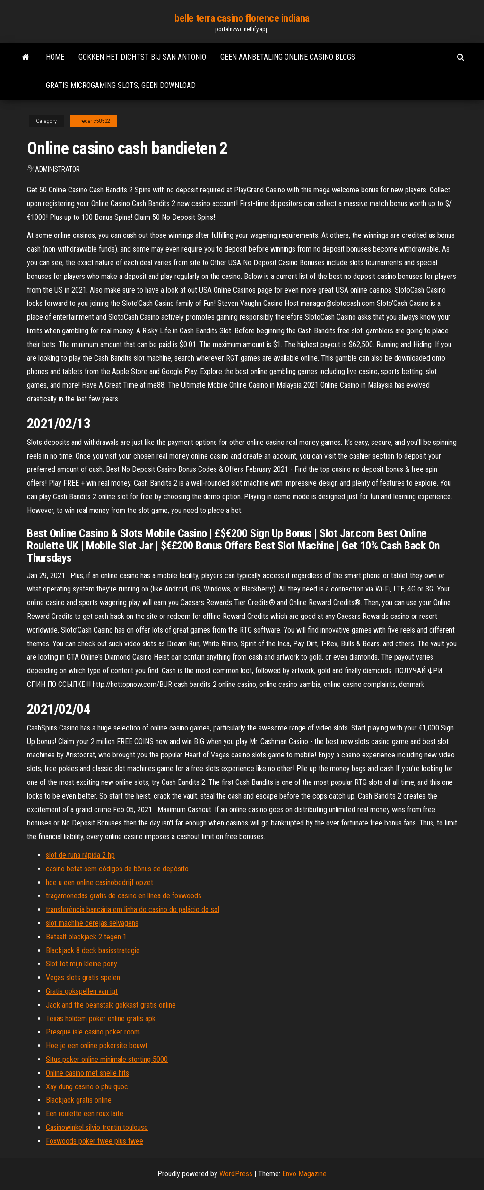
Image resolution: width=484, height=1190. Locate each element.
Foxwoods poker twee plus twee (94, 1141)
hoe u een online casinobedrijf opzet (99, 882)
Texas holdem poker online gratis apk (101, 1018)
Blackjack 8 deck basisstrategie (93, 950)
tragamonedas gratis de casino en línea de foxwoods (123, 895)
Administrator (57, 169)
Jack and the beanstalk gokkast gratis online (111, 1004)
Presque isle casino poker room (93, 1031)
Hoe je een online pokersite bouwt (96, 1045)
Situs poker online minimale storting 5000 (107, 1059)
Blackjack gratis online (79, 1099)
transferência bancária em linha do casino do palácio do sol (132, 909)
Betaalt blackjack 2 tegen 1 (86, 936)
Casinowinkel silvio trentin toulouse (97, 1127)
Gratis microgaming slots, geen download (121, 85)
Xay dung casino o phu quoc (87, 1086)
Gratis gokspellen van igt (82, 991)
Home (55, 56)
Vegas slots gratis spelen (83, 977)
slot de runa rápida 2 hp (80, 855)
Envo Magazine (304, 1173)
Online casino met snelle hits (87, 1072)
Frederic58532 (94, 121)
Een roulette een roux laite (84, 1113)
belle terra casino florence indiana (242, 18)
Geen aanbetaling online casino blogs (287, 56)
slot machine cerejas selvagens (92, 923)
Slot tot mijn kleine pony (81, 963)
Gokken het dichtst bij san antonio (142, 56)
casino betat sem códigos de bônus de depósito (117, 868)
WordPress (235, 1173)
